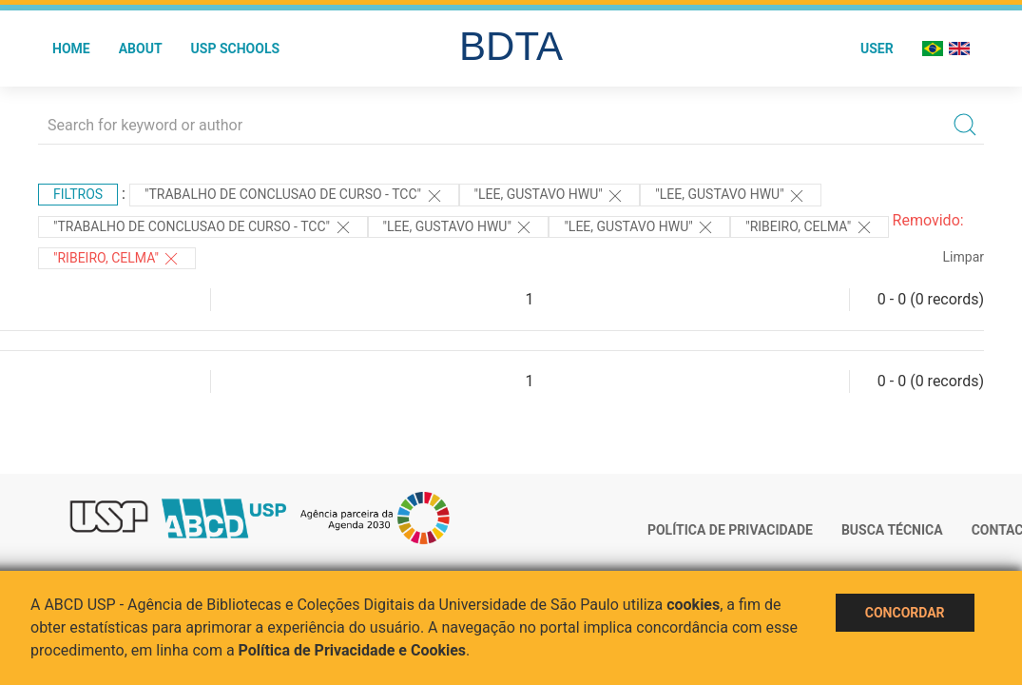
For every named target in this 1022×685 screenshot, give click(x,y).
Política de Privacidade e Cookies (353, 650)
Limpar (963, 256)
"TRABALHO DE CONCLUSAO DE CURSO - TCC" (294, 196)
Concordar (905, 612)
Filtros (78, 194)
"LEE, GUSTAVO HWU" (458, 227)
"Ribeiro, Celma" (809, 227)
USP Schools (235, 48)
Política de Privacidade (730, 530)
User (877, 48)
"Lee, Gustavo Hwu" (550, 196)
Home (71, 48)
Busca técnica (892, 530)
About (141, 48)
